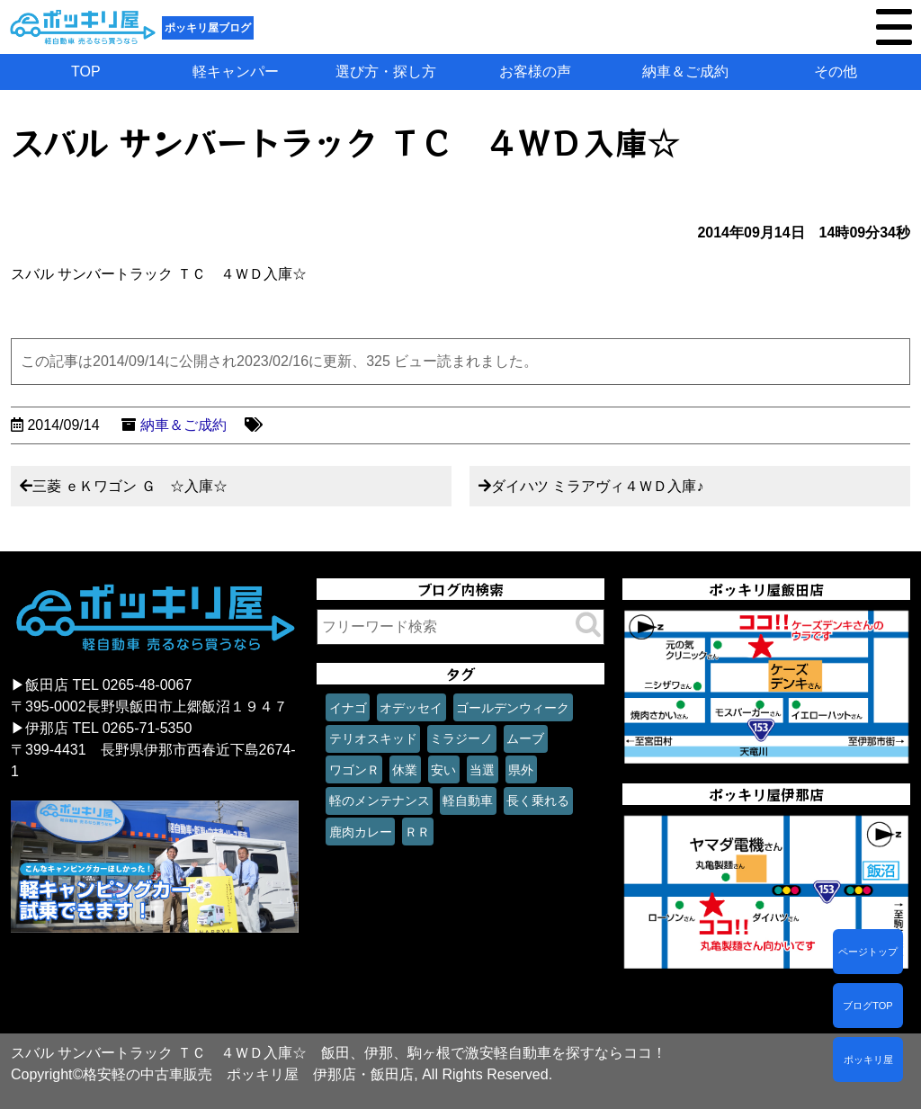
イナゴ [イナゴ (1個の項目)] (348, 708)
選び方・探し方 (385, 71)
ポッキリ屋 (868, 1059)
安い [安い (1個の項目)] (443, 770)
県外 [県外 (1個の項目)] (520, 770)
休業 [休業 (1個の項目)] (404, 770)
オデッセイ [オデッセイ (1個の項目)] (411, 708)
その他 (835, 71)
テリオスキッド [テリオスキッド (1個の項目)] (373, 738)
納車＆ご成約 (685, 71)
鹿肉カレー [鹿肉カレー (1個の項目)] (360, 832)
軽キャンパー (235, 71)
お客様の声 (535, 71)
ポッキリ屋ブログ (208, 28)
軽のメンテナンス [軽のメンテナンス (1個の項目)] (379, 800)
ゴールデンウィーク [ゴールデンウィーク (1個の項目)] (512, 708)
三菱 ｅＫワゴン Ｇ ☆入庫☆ (130, 486)
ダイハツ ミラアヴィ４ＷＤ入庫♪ (597, 486)
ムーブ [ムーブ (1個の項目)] (525, 738)
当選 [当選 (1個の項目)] (482, 770)
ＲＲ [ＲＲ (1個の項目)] (417, 832)
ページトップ (868, 951)
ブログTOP (867, 1005)
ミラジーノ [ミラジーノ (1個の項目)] (461, 738)
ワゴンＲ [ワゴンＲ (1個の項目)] (354, 770)
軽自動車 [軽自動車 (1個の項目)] (468, 800)
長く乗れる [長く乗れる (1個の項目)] (537, 800)
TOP (86, 71)
